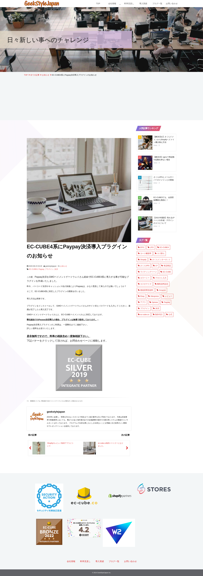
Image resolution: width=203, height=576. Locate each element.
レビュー (167, 296)
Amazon (161, 290)
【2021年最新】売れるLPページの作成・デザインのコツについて (164, 220)
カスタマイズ (144, 284)
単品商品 (166, 266)
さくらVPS (143, 266)
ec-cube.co (143, 314)
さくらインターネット (160, 260)
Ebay (141, 296)
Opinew (153, 302)
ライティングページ (147, 272)
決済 (56, 269)
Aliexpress (153, 296)
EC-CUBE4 (33, 269)
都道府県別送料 (145, 290)
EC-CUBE (165, 272)
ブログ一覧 (157, 3)
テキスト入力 (159, 278)
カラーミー (143, 278)
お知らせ (45, 75)
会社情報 (112, 3)
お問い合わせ (172, 3)
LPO (151, 247)
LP (155, 266)
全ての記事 (34, 75)
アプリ (142, 302)
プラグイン (49, 269)
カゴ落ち (160, 253)
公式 (169, 314)
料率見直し (129, 3)
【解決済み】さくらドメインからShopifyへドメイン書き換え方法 (164, 139)
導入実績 (143, 3)
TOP (98, 3)
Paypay (41, 269)
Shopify (142, 260)
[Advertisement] (101, 97)
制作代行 (158, 314)
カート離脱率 (144, 253)
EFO (141, 247)
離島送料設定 (161, 284)
